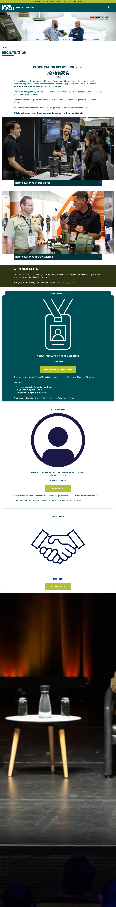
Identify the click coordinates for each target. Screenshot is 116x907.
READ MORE (58, 488)
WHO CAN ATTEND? (59, 72)
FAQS (59, 76)
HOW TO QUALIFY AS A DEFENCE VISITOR (34, 257)
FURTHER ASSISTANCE (59, 74)
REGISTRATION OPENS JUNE (58, 369)
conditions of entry (61, 283)
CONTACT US (58, 586)
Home (4, 48)
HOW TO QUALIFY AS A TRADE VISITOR (32, 183)
